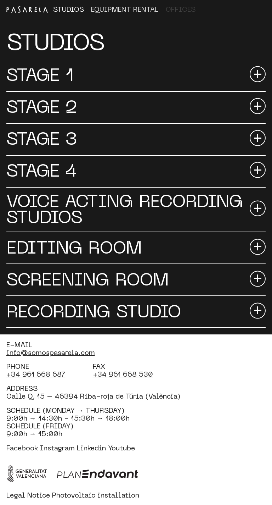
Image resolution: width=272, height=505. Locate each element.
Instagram (57, 448)
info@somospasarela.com (50, 352)
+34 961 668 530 (123, 374)
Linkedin (91, 448)
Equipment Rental (124, 9)
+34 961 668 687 (36, 374)
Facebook (22, 448)
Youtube (121, 448)
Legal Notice (28, 495)
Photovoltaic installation (95, 495)
